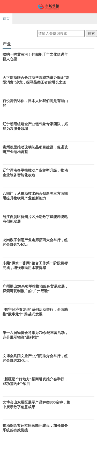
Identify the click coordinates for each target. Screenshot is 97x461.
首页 (6, 18)
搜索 (91, 33)
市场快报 (48, 6)
